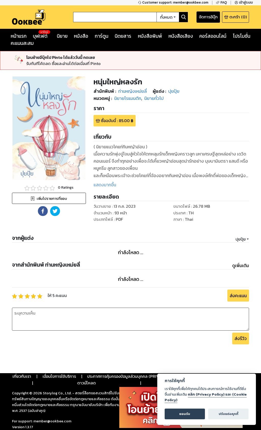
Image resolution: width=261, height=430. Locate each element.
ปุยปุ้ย (241, 239)
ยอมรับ (184, 413)
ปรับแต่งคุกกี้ (228, 413)
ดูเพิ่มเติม (240, 265)
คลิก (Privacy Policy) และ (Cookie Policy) (206, 397)
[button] (43, 211)
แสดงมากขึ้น (105, 184)
